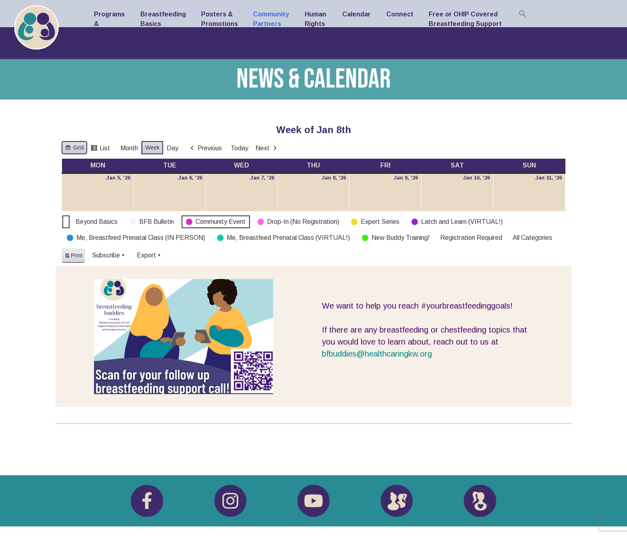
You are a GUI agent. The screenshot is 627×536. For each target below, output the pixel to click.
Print (73, 257)
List (100, 149)
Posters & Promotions (219, 19)
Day (172, 148)
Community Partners (271, 19)
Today (239, 148)
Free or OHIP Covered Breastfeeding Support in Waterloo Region (465, 24)
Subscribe (109, 255)
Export (149, 255)
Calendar (356, 14)
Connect (399, 14)
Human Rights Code (315, 24)
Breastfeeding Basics (163, 19)
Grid (74, 148)
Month (129, 148)
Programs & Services (109, 24)
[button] (523, 14)
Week (152, 147)
